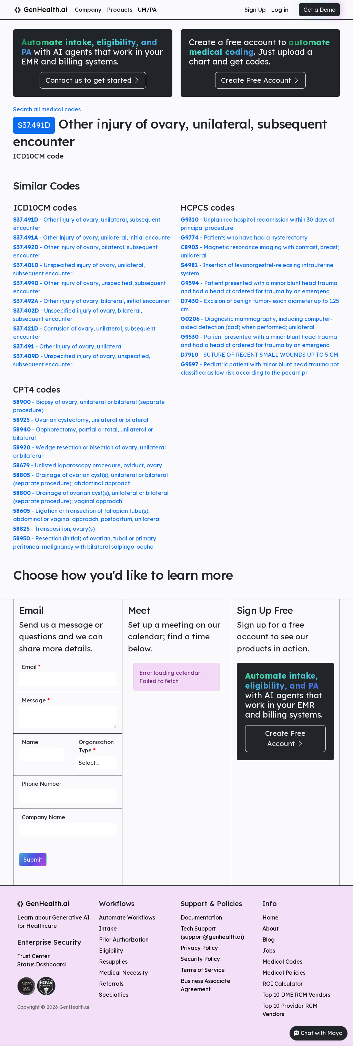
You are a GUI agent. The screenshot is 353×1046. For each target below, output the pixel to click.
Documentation (201, 917)
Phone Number (41, 783)
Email (31, 666)
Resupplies (113, 961)
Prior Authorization (124, 939)
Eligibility (111, 950)
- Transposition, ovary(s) (54, 528)
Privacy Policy (199, 947)
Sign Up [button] (255, 9)
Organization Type (96, 746)
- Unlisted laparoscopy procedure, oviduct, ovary (87, 465)
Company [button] (88, 9)
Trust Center (33, 956)
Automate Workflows (127, 917)
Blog (268, 939)
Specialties (113, 994)
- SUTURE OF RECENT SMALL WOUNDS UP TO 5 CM (259, 354)
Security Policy (200, 958)
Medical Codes (282, 961)
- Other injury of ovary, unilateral (68, 346)
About (270, 928)
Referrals (111, 983)
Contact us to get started (93, 80)
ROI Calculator (282, 983)
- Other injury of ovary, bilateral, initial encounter (91, 300)
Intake (108, 928)
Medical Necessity (123, 972)
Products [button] (119, 9)
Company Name (43, 817)
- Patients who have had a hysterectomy (244, 237)
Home (270, 917)
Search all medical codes (47, 109)
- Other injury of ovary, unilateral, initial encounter (92, 237)
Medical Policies (283, 972)
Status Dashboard (41, 964)
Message (36, 700)
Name (30, 742)
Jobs (268, 950)
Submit (32, 859)
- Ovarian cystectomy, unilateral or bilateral (80, 419)
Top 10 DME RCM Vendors (296, 994)
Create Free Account (260, 80)
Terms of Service (203, 969)
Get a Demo (319, 9)
